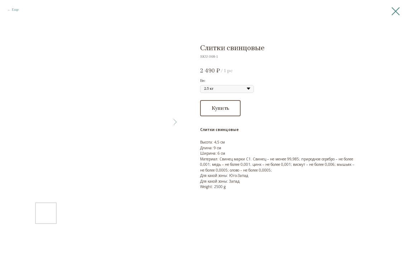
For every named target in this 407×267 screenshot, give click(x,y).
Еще (15, 10)
